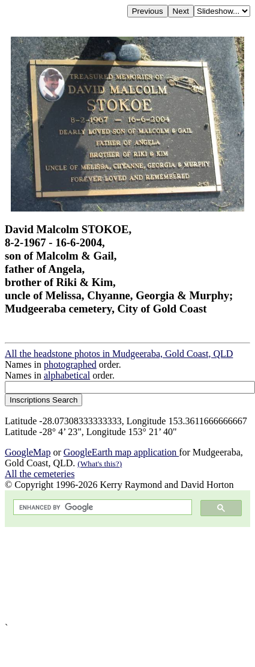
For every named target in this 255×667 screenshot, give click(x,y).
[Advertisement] (112, 575)
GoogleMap (27, 452)
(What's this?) (99, 463)
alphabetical (67, 375)
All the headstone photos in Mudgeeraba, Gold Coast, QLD (119, 354)
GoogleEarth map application (121, 452)
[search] (101, 507)
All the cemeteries (39, 474)
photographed (70, 364)
